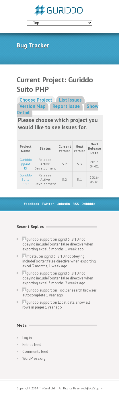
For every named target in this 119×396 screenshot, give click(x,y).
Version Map (32, 106)
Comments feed (35, 351)
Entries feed (31, 344)
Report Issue (66, 106)
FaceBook (31, 203)
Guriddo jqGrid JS (25, 163)
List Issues (70, 100)
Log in (27, 337)
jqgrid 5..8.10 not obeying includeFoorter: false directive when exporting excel (57, 244)
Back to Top (91, 388)
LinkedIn (63, 203)
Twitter (48, 203)
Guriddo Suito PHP (25, 179)
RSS (76, 203)
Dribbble (88, 203)
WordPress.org (34, 358)
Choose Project (35, 100)
